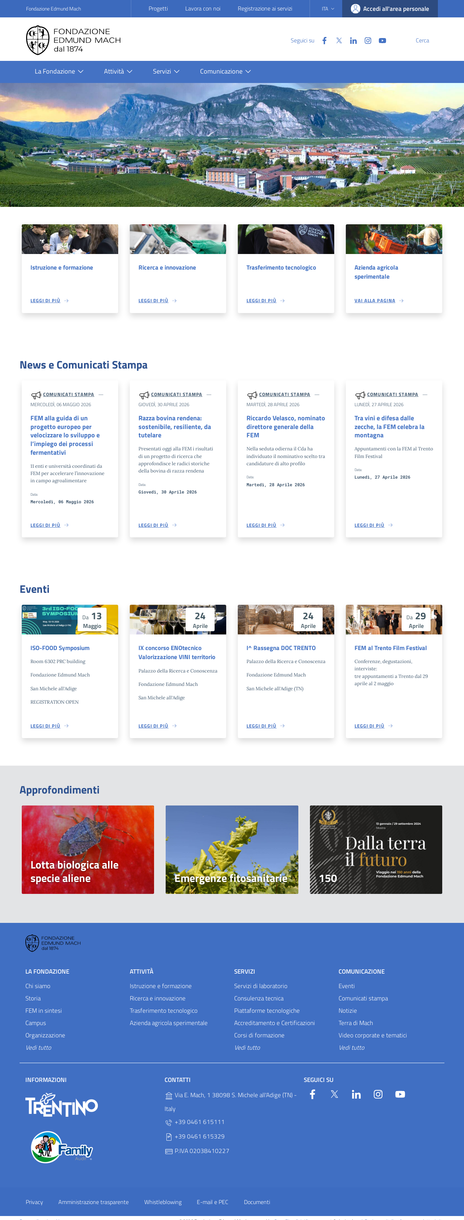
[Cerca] (429, 40)
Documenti (257, 1195)
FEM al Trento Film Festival (391, 641)
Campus (35, 1016)
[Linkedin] (336, 40)
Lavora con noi (202, 8)
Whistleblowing (163, 1195)
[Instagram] (350, 40)
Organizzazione (45, 1028)
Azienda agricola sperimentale (376, 272)
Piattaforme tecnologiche (267, 1004)
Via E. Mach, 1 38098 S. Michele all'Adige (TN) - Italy (231, 1095)
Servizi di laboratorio (260, 979)
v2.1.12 (301, 1214)
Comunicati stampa (68, 395)
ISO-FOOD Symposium (60, 641)
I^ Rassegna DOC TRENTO (281, 641)
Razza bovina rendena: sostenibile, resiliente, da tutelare (171, 427)
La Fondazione (47, 965)
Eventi (347, 979)
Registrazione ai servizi (265, 8)
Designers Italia (377, 1214)
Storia (33, 991)
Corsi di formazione (259, 1028)
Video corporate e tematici (373, 1028)
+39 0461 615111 (195, 1115)
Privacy (34, 1195)
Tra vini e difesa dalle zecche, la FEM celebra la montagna (393, 423)
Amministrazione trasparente (93, 1195)
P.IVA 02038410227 (197, 1144)
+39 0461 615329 (195, 1130)
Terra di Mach (356, 1016)
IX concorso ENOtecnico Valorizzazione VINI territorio (176, 645)
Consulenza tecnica (258, 991)
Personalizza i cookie (41, 1214)
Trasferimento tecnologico (281, 267)
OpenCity (284, 1214)
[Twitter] (321, 40)
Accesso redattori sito (421, 1214)
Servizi (244, 965)
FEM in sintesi (43, 1004)
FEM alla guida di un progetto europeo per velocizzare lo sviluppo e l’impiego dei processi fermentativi (69, 432)
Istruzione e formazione (61, 267)
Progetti (158, 8)
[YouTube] (365, 40)
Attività (141, 965)
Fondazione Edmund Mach (53, 8)
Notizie (348, 1004)
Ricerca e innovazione (167, 267)
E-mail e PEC (212, 1195)
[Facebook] (307, 40)
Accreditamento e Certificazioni (274, 1016)
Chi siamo (37, 979)
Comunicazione (362, 965)
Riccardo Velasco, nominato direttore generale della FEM (284, 423)
